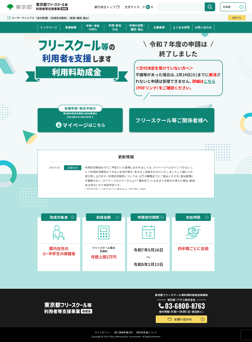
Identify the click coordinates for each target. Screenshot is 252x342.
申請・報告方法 (114, 27)
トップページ (48, 27)
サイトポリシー (103, 332)
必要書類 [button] (159, 27)
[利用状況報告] (58, 18)
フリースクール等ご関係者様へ (171, 120)
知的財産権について (146, 332)
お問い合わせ (203, 27)
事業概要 (70, 27)
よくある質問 (181, 27)
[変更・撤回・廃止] (79, 18)
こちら (209, 81)
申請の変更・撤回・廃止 (137, 27)
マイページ (80, 118)
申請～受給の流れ (92, 27)
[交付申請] (42, 18)
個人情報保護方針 (123, 332)
